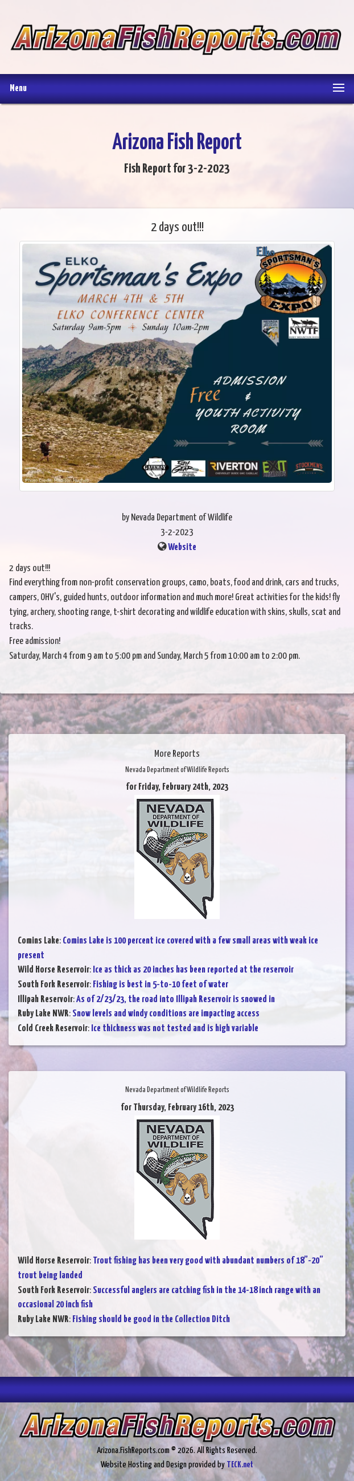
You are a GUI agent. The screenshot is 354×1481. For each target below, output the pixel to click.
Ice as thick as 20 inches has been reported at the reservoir (193, 970)
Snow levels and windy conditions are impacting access (166, 1014)
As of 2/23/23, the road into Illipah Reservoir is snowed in (175, 999)
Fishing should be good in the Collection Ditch (151, 1319)
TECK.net (240, 1465)
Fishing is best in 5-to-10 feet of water (160, 985)
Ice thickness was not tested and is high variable (174, 1028)
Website (182, 547)
